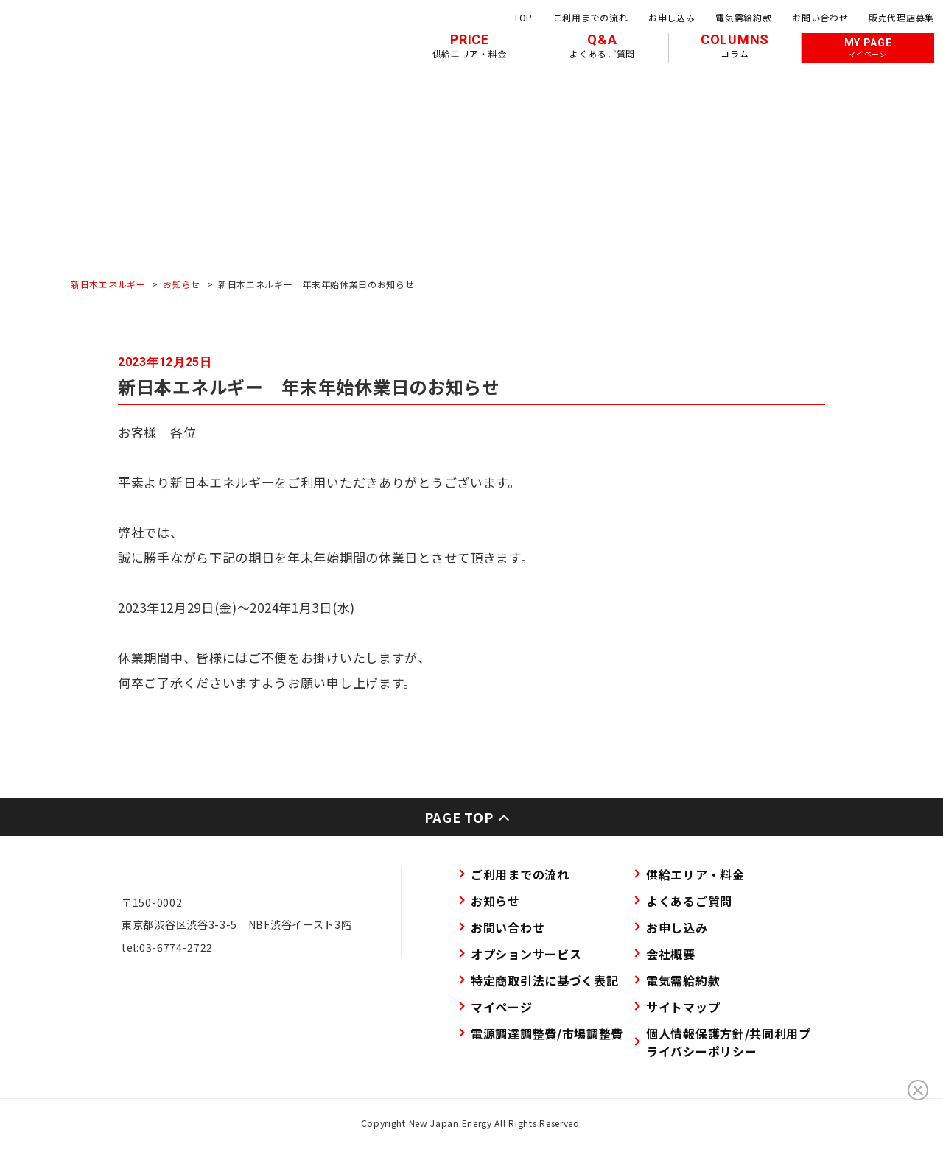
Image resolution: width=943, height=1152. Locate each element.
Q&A (602, 46)
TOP (523, 17)
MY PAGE (868, 48)
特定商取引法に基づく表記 (544, 980)
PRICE (470, 46)
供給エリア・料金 (695, 874)
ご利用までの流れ (590, 17)
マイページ (502, 1007)
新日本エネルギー (108, 284)
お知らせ (181, 284)
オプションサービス (526, 954)
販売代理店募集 (901, 17)
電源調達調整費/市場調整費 (547, 1033)
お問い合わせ (820, 17)
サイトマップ (683, 1007)
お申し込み (671, 17)
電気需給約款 (743, 17)
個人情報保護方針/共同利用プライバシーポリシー (728, 1042)
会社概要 (670, 954)
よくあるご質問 (689, 901)
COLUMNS (735, 46)
